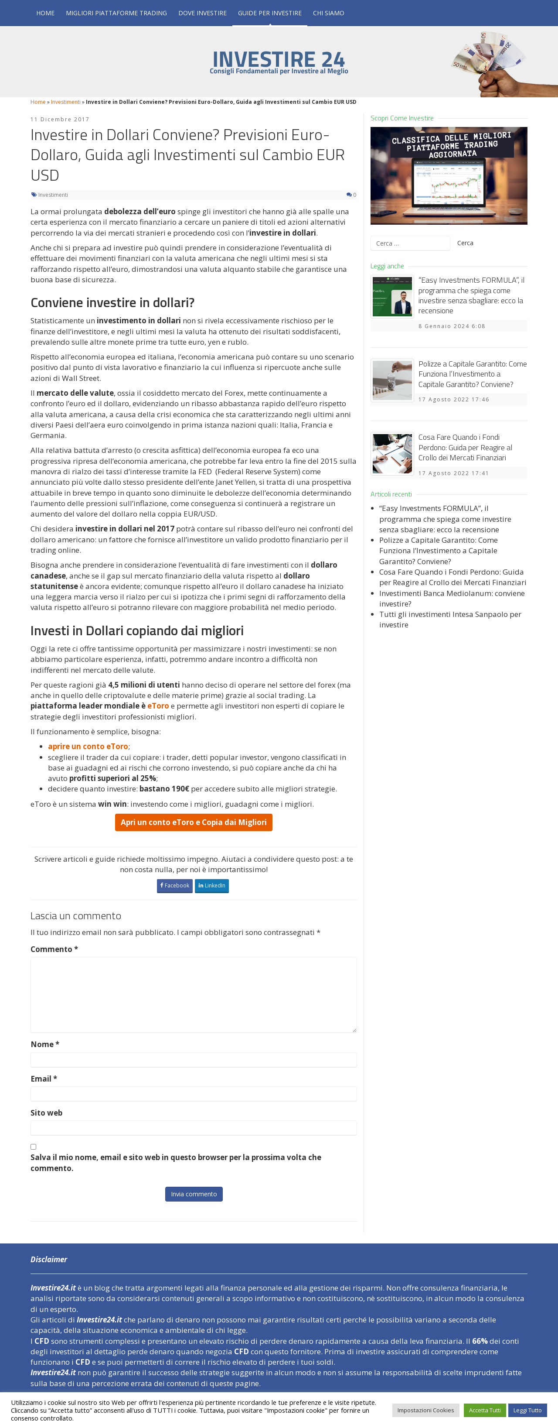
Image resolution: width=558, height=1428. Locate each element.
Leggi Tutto (528, 1410)
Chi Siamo (328, 13)
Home (45, 13)
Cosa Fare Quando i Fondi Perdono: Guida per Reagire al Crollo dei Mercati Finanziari (465, 447)
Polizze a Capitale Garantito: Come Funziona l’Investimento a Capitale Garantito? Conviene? (472, 374)
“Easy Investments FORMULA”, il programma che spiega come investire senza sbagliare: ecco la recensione (471, 295)
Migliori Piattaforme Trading (116, 13)
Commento (54, 949)
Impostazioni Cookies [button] (426, 1410)
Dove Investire (202, 13)
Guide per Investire (270, 13)
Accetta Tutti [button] (485, 1410)
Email (44, 1079)
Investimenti (66, 102)
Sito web (46, 1113)
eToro (158, 706)
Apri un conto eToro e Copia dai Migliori (194, 822)
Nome (45, 1044)
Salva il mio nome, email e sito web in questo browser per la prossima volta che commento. (176, 1162)
